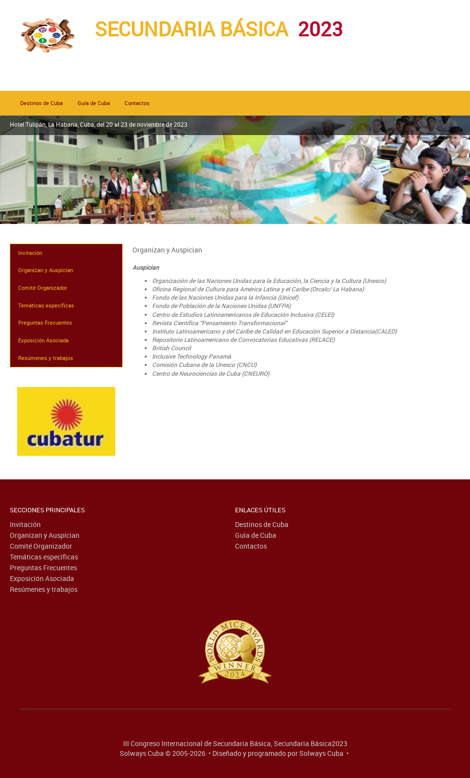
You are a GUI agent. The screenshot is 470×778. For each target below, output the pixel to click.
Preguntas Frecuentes (45, 322)
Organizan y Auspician (45, 270)
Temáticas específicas (46, 305)
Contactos (137, 103)
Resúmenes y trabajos (45, 357)
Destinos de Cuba (41, 103)
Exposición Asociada (43, 340)
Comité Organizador (42, 287)
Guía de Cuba (94, 103)
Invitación (30, 252)
